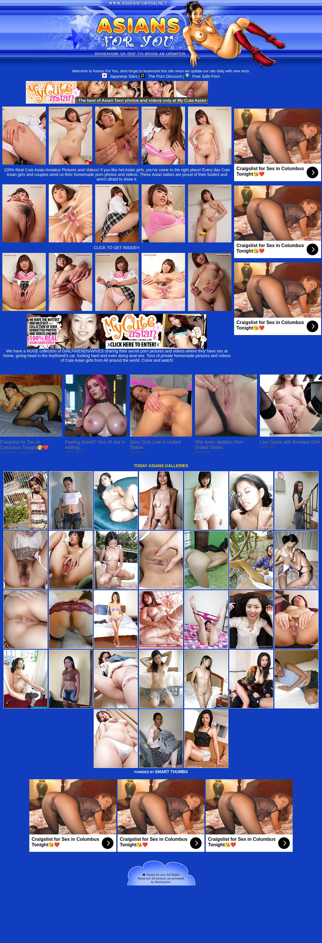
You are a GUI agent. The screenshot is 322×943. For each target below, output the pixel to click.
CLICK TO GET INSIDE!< (117, 247)
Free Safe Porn (202, 76)
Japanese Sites (120, 76)
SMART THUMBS (171, 771)
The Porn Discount (161, 76)
